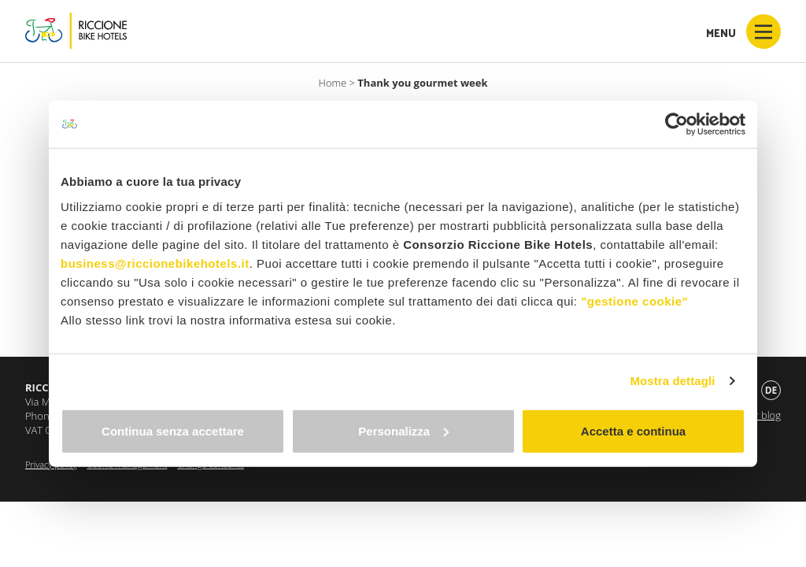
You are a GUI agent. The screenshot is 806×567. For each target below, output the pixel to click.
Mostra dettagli (672, 380)
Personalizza (403, 430)
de (771, 390)
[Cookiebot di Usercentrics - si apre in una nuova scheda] (676, 124)
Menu (743, 31)
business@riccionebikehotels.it (155, 262)
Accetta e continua (633, 430)
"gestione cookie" (634, 300)
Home (333, 83)
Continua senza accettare (173, 430)
